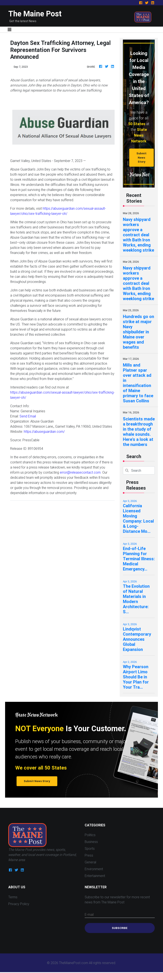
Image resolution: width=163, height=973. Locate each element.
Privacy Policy (18, 904)
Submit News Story (141, 157)
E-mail (89, 914)
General (90, 862)
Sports (90, 848)
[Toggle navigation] (9, 30)
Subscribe (120, 928)
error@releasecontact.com (80, 472)
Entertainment (95, 876)
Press (89, 855)
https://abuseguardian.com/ (44, 431)
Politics (90, 835)
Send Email (28, 416)
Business (91, 842)
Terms (12, 897)
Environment (94, 869)
